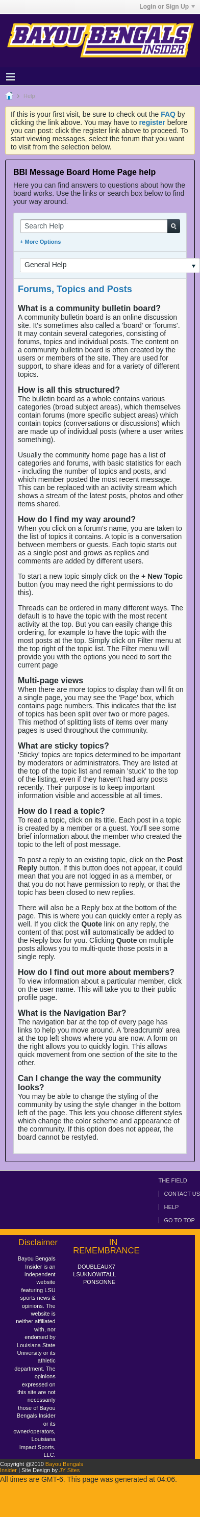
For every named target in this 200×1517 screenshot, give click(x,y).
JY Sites (69, 1470)
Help (171, 1207)
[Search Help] (100, 226)
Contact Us (182, 1194)
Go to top (179, 1220)
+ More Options (40, 242)
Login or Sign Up (167, 6)
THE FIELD (173, 1180)
